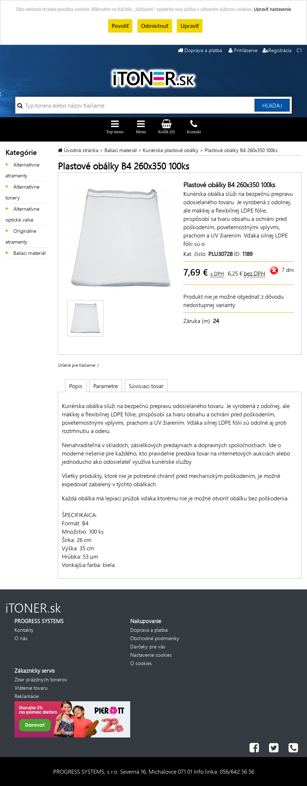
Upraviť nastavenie (272, 9)
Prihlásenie (245, 50)
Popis (75, 386)
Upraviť (189, 26)
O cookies (141, 663)
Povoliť (120, 26)
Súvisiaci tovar (146, 386)
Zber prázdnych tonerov (40, 679)
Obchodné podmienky (154, 638)
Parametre (105, 386)
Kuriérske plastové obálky (171, 150)
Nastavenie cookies (151, 655)
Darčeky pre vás (147, 646)
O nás (20, 638)
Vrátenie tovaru (31, 688)
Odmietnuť (154, 26)
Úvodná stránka (82, 150)
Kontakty (24, 630)
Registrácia (279, 50)
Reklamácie (26, 696)
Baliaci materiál (29, 253)
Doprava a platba (203, 50)
